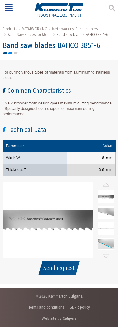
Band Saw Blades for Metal (29, 34)
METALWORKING (34, 29)
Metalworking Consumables (75, 29)
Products (10, 29)
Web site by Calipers (59, 318)
